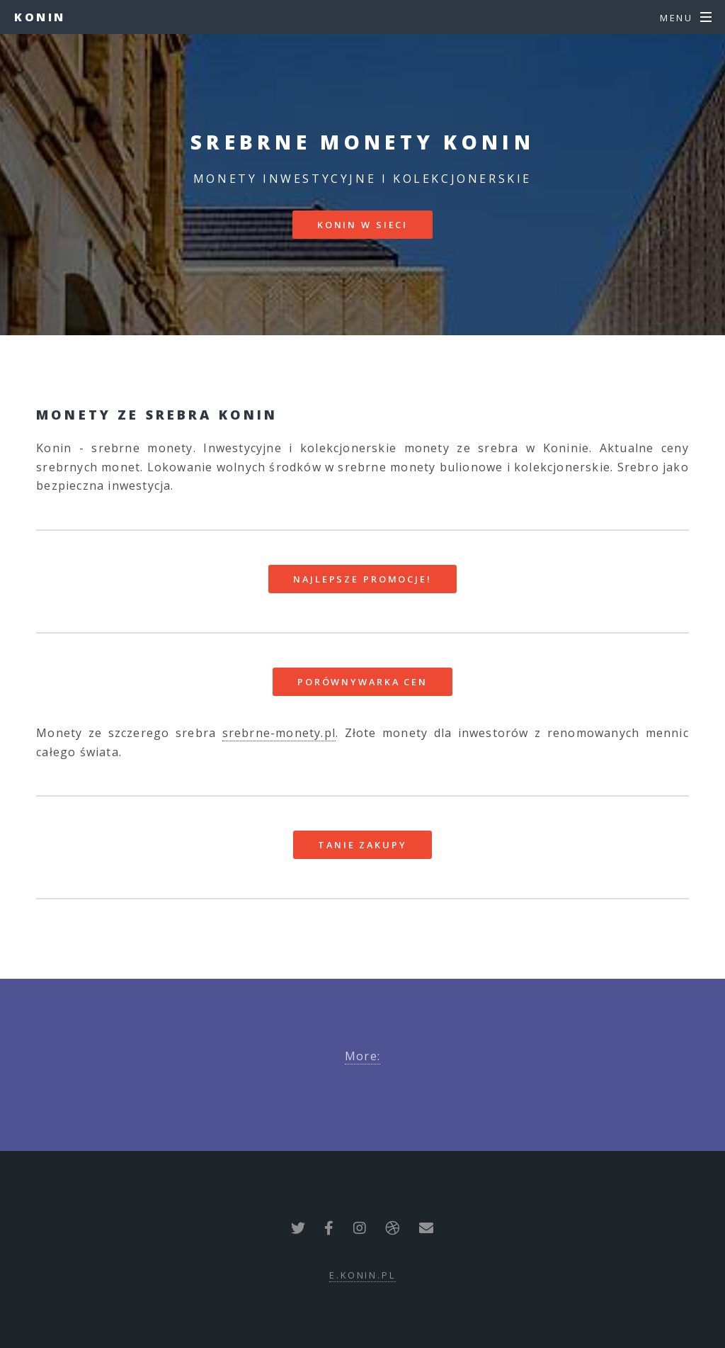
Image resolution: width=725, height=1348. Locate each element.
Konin (40, 17)
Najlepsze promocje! (362, 579)
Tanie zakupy (362, 844)
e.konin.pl (362, 1275)
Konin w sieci (362, 224)
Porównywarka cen (362, 681)
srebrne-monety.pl (279, 733)
